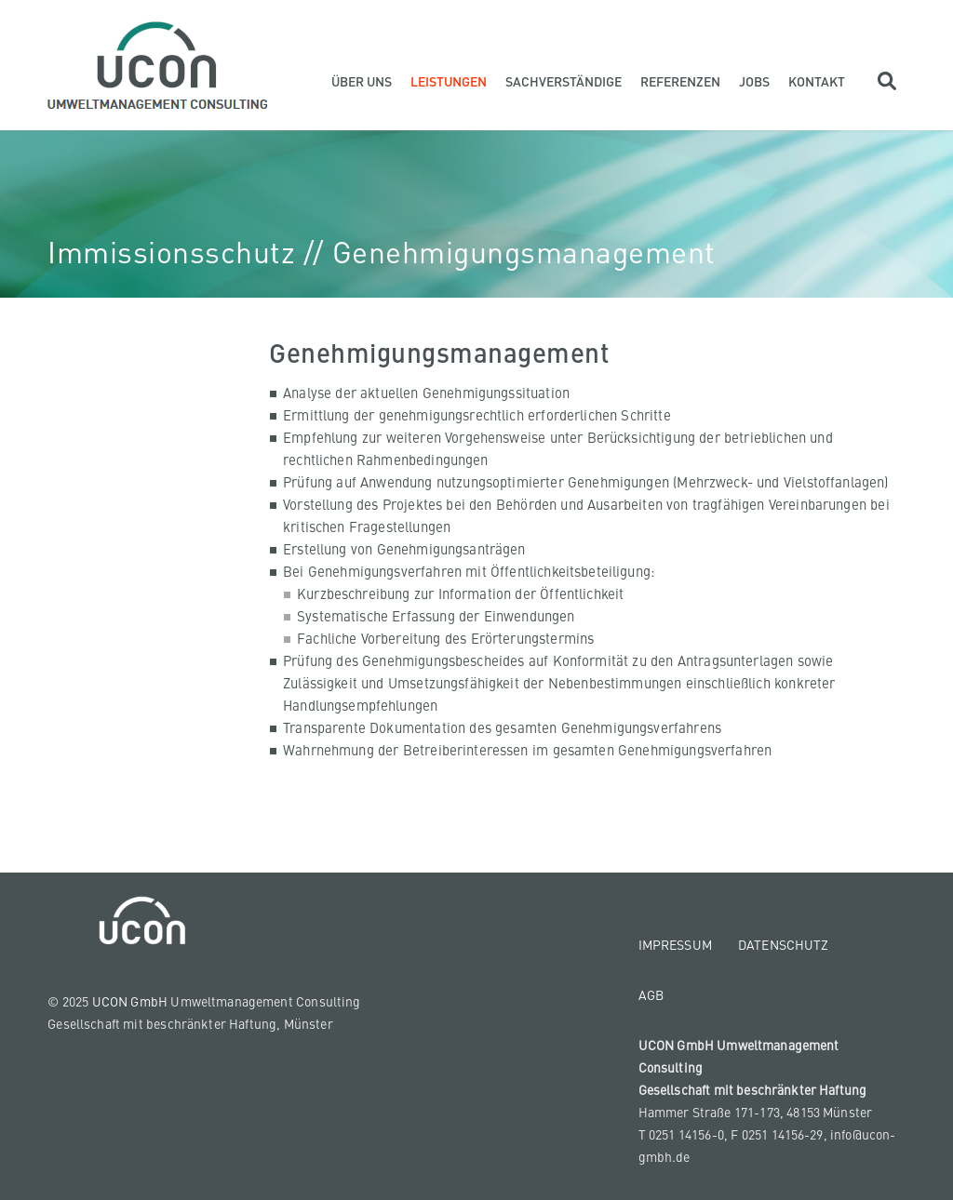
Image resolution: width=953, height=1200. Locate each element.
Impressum (675, 944)
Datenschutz (783, 944)
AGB (651, 994)
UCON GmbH (130, 1001)
